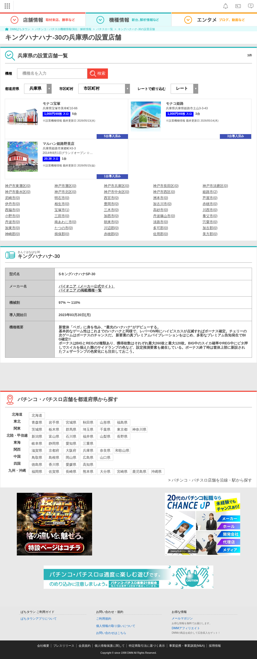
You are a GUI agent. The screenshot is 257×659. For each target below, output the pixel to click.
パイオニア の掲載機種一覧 (80, 290)
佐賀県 (54, 471)
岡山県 (71, 457)
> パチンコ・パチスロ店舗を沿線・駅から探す (210, 480)
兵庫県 (88, 450)
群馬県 (71, 429)
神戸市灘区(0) (65, 185)
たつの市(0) (63, 228)
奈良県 (105, 450)
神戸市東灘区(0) (17, 185)
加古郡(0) (210, 228)
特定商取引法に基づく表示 (147, 645)
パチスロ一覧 (104, 29)
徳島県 (37, 464)
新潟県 (37, 436)
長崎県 (71, 471)
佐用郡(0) (160, 234)
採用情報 (215, 645)
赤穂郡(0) (111, 234)
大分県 (105, 471)
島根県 (54, 457)
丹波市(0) (12, 222)
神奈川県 (139, 429)
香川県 (54, 464)
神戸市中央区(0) (116, 192)
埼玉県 (88, 429)
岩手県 (54, 422)
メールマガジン (182, 618)
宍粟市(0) (210, 222)
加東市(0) (12, 228)
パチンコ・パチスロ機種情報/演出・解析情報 (63, 29)
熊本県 (88, 471)
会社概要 (43, 645)
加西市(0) (111, 216)
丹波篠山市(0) (164, 216)
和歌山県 (122, 450)
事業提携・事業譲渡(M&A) (187, 645)
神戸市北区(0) (65, 192)
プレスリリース (63, 645)
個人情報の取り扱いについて (115, 626)
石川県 (71, 436)
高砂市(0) (160, 210)
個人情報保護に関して (110, 645)
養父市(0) (210, 216)
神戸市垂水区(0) (17, 192)
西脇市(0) (12, 210)
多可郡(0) (160, 228)
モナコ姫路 (174, 104)
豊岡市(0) (111, 204)
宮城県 (71, 422)
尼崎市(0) (12, 198)
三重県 (88, 443)
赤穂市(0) (210, 204)
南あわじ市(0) (65, 222)
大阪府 (71, 450)
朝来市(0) (111, 222)
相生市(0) (61, 204)
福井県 (88, 436)
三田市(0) (61, 216)
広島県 (88, 457)
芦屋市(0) (210, 198)
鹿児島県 (139, 471)
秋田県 (88, 422)
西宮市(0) (111, 198)
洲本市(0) (160, 198)
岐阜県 (37, 443)
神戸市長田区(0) (165, 185)
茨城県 (37, 429)
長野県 (122, 436)
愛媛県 (71, 464)
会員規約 (85, 645)
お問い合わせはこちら (111, 633)
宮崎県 (122, 471)
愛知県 (71, 443)
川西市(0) (210, 210)
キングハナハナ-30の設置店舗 (136, 29)
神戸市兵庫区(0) (116, 185)
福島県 (122, 422)
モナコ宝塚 (51, 104)
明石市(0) (61, 198)
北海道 (37, 415)
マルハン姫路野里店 (58, 144)
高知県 (88, 464)
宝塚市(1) (61, 210)
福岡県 (37, 471)
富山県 (54, 436)
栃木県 (54, 429)
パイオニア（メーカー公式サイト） (87, 286)
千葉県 (105, 429)
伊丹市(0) (12, 204)
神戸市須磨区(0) (215, 185)
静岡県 (54, 443)
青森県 (37, 422)
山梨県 (105, 436)
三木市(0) (111, 210)
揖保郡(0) (61, 234)
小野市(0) (12, 216)
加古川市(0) (162, 204)
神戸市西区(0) (164, 192)
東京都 (122, 429)
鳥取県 (37, 457)
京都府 (54, 450)
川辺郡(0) (111, 228)
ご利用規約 (103, 618)
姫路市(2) (210, 192)
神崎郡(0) (12, 234)
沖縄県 (156, 471)
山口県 (105, 457)
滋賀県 (37, 450)
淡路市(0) (160, 222)
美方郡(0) (210, 234)
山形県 (105, 422)
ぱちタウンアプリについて (39, 618)
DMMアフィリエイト (186, 628)
